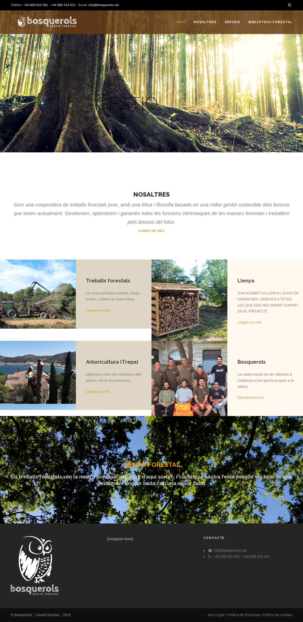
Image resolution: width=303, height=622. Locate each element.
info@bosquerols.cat (104, 5)
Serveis (232, 22)
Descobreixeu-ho (251, 397)
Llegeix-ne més (98, 310)
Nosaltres (205, 22)
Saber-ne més (151, 231)
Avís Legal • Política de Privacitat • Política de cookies (250, 615)
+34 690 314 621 (63, 5)
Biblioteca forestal (270, 22)
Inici (180, 22)
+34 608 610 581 (35, 5)
